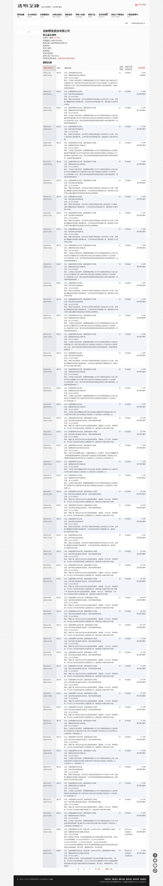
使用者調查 (103, 15)
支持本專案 (142, 5)
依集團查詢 (44, 15)
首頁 (126, 23)
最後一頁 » (109, 869)
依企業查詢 (32, 15)
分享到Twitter (155, 860)
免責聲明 (143, 879)
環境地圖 (20, 15)
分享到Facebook (155, 855)
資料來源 (136, 879)
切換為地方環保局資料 (66, 59)
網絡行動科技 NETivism (132, 882)
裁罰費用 (141, 68)
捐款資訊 (115, 879)
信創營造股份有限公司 (138, 23)
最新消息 (129, 879)
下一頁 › (98, 869)
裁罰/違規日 (49, 68)
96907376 (57, 38)
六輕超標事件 (132, 15)
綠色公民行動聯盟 (112, 882)
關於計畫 (122, 879)
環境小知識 (80, 15)
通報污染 (91, 15)
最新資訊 (68, 15)
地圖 (51, 879)
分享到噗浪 (155, 870)
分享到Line (155, 865)
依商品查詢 (57, 15)
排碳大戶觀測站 (117, 15)
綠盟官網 (108, 879)
